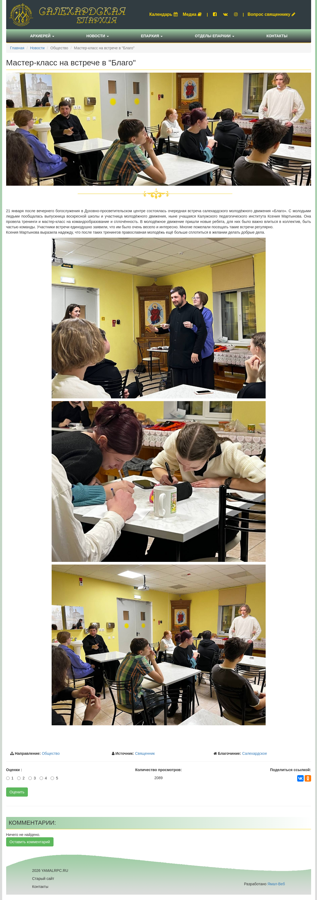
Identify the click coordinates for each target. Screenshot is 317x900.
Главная (17, 48)
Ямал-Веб (276, 884)
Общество (51, 753)
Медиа (192, 14)
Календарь (163, 14)
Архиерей (42, 36)
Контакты (276, 36)
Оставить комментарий (30, 842)
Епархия (152, 36)
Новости (97, 36)
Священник (145, 753)
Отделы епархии (214, 36)
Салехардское (254, 753)
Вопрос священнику (271, 14)
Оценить (17, 792)
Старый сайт (43, 878)
